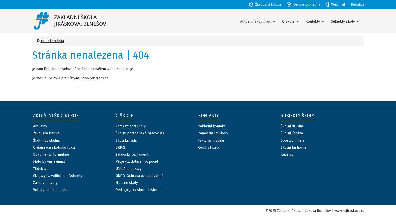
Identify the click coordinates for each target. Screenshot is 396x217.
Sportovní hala (292, 140)
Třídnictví (40, 169)
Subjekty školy (343, 21)
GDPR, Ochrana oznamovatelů (140, 176)
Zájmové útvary (45, 183)
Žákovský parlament (132, 154)
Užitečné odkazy (129, 169)
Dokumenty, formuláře (51, 154)
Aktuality (40, 126)
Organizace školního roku (54, 147)
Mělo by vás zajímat (49, 161)
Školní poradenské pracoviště (140, 133)
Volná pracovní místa (50, 190)
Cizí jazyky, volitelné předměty (57, 176)
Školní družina (292, 126)
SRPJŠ (120, 147)
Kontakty (313, 21)
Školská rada (126, 140)
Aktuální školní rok (255, 21)
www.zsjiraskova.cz (349, 211)
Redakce (358, 4)
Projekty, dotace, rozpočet (137, 161)
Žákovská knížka (46, 133)
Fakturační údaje (211, 140)
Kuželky (287, 154)
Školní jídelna (292, 133)
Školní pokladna (46, 140)
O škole (288, 21)
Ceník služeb (208, 147)
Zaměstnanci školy (131, 126)
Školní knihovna (293, 147)
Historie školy (127, 183)
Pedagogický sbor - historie (138, 190)
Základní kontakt (211, 126)
